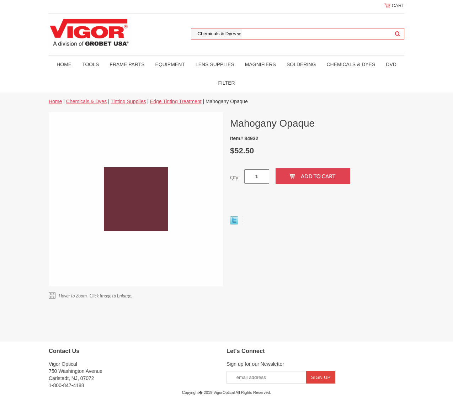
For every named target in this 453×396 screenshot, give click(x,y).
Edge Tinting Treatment (176, 101)
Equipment (170, 64)
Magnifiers (260, 64)
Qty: (235, 177)
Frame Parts (127, 64)
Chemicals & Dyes (350, 64)
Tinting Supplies (128, 101)
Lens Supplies (215, 64)
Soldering (301, 64)
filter (226, 83)
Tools (90, 64)
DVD (391, 64)
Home (64, 64)
